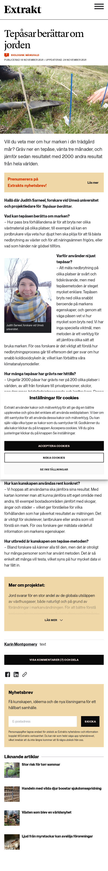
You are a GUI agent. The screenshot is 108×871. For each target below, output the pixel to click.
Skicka (90, 721)
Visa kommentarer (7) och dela (54, 659)
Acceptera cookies (54, 445)
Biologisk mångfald (25, 55)
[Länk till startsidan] (22, 11)
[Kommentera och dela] (6, 55)
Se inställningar (54, 469)
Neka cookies (54, 457)
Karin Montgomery (20, 644)
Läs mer (51, 620)
